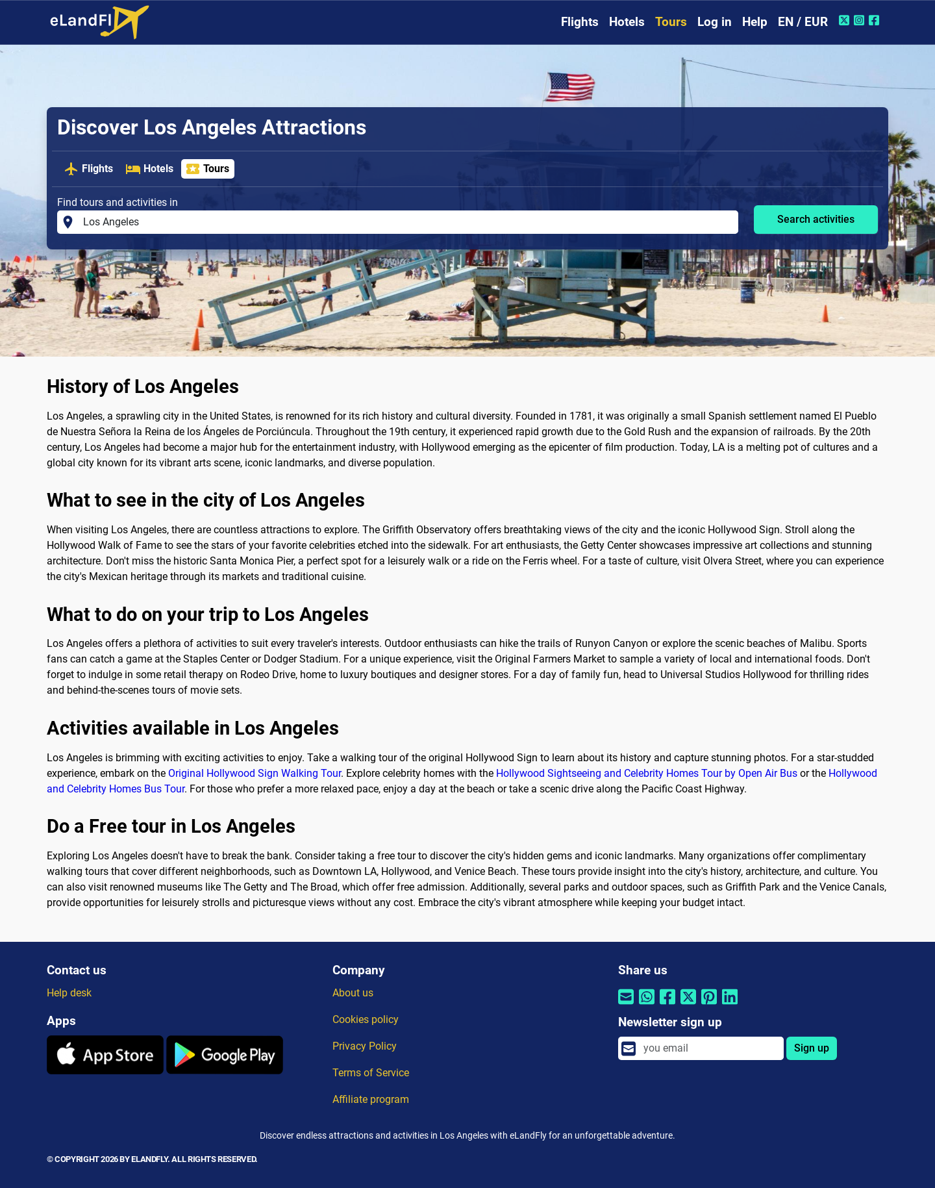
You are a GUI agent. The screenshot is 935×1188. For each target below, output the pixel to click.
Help (754, 21)
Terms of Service (370, 1073)
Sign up (811, 1048)
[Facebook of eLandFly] (875, 20)
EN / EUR (803, 21)
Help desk (69, 993)
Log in (714, 21)
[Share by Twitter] (688, 1005)
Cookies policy (365, 1019)
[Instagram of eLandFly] (860, 20)
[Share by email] (626, 1005)
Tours (671, 21)
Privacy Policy (364, 1046)
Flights (580, 21)
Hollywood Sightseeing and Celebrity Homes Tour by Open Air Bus (646, 773)
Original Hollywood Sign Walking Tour (254, 773)
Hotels (627, 21)
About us (352, 993)
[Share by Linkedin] (730, 1005)
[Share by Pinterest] (709, 1005)
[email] (710, 1048)
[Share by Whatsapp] (646, 1005)
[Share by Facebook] (667, 1005)
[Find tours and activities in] (406, 222)
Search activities (815, 219)
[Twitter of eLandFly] (845, 20)
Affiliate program (370, 1099)
